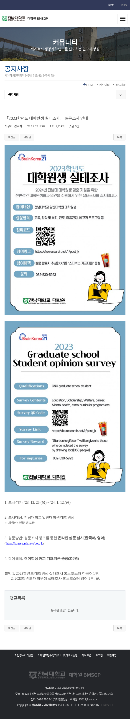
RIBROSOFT (106, 705)
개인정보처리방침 (24, 655)
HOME (90, 85)
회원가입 (111, 655)
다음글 (27, 137)
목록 (119, 137)
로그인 (98, 655)
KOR (111, 5)
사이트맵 (86, 655)
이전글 (11, 137)
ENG (124, 5)
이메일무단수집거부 (48, 655)
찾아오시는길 (70, 655)
